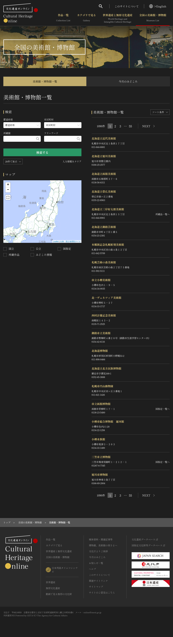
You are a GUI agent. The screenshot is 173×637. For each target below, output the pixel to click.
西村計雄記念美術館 (104, 315)
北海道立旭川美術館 (104, 156)
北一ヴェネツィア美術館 (106, 298)
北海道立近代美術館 (104, 138)
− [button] (8, 189)
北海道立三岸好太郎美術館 (108, 209)
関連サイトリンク (98, 580)
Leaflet (56, 241)
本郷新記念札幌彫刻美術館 (108, 244)
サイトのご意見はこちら (102, 592)
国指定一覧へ (162, 409)
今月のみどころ (128, 81)
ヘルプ (92, 569)
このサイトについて (127, 6)
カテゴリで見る (86, 18)
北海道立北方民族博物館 (106, 368)
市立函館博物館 (101, 404)
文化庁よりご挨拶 (98, 551)
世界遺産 (50, 582)
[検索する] (38, 139)
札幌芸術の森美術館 (104, 262)
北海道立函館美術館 (104, 174)
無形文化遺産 (53, 588)
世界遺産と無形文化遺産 (117, 18)
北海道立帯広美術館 (104, 191)
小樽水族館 (98, 439)
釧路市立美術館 (101, 333)
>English (157, 6)
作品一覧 (63, 18)
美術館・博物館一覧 (45, 81)
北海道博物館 (100, 351)
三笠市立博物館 (101, 457)
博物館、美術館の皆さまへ (103, 545)
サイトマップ (96, 586)
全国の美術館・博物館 (152, 18)
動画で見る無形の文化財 (59, 594)
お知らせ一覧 (96, 563)
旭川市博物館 (100, 475)
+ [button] (8, 184)
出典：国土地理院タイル (70, 241)
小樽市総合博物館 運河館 (108, 421)
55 (130, 126)
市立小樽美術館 (101, 280)
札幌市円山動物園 (102, 386)
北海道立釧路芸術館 (104, 227)
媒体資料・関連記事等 (101, 539)
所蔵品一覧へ (162, 214)
